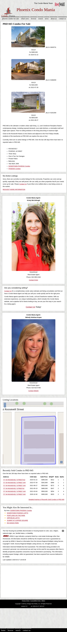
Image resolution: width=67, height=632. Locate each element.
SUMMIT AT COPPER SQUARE (17, 520)
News (47, 19)
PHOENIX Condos (14, 169)
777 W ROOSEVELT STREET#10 (14, 480)
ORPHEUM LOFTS (13, 518)
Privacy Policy (26, 600)
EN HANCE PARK (13, 523)
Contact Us (62, 19)
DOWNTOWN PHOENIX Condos (19, 166)
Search (40, 19)
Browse (33, 19)
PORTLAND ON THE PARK (16, 515)
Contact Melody (33, 391)
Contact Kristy (33, 280)
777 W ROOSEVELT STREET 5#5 (14, 494)
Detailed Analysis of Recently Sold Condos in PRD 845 (46, 499)
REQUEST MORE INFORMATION (14, 189)
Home (3, 630)
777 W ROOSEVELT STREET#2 (13, 488)
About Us (54, 19)
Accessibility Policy (35, 600)
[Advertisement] (32, 581)
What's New (25, 19)
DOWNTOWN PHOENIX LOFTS (17, 513)
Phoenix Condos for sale (10, 19)
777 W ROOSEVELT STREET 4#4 (14, 482)
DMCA (43, 600)
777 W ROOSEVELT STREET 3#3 (14, 485)
